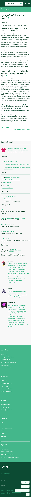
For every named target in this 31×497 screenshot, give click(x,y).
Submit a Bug (4, 386)
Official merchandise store (7, 454)
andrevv (5, 485)
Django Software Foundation (8, 362)
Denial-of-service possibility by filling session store (16, 164)
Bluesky (3, 431)
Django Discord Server (7, 225)
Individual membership (6, 391)
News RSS (3, 436)
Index (2, 218)
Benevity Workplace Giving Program (10, 457)
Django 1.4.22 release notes (9, 128)
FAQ (2, 210)
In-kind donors (6, 474)
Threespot (5, 481)
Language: (25, 486)
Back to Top (15, 135)
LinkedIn (3, 433)
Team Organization (6, 359)
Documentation (7, 9)
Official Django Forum (7, 231)
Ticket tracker (5, 238)
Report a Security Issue (7, 389)
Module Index (8, 218)
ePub (19, 250)
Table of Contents (19, 218)
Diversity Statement (6, 368)
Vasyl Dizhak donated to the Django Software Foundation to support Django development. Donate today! (18, 150)
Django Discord (5, 407)
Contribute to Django (6, 383)
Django (2, 3)
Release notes (7, 199)
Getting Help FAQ (5, 404)
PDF (16, 250)
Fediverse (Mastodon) (6, 428)
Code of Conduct (5, 365)
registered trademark (16, 492)
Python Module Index (7, 188)
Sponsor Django (5, 449)
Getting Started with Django (8, 357)
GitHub (2, 422)
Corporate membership (7, 451)
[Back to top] (27, 494)
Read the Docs (10, 251)
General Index (6, 185)
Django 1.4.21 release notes (9, 161)
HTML (12, 250)
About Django (4, 354)
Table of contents (6, 182)
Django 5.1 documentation (9, 196)
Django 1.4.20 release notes (22, 129)
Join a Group (4, 380)
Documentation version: (22, 490)
